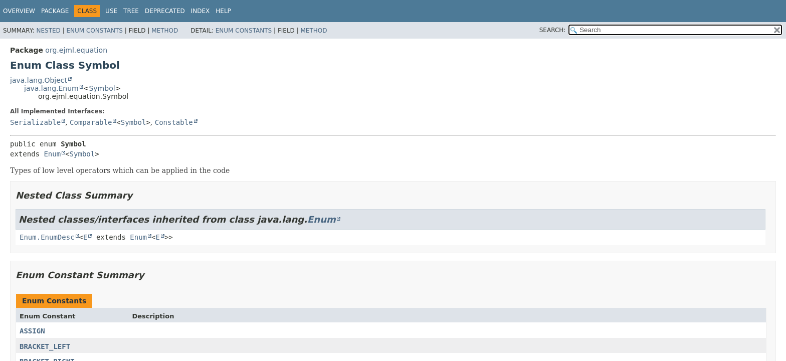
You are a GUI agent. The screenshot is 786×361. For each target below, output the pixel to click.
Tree (131, 11)
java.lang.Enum (51, 88)
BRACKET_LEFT (45, 346)
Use (111, 11)
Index (200, 11)
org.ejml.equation (76, 50)
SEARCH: (552, 30)
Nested (48, 30)
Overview (19, 11)
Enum (52, 154)
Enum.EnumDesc (47, 237)
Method (164, 30)
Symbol (102, 88)
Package (55, 11)
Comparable (91, 122)
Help (223, 11)
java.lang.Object (38, 80)
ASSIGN (32, 331)
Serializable (35, 122)
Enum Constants (94, 30)
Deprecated (165, 11)
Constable (174, 122)
